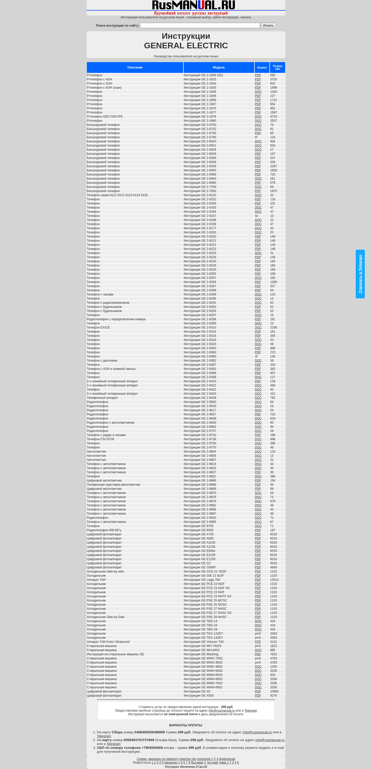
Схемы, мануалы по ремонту (158, 759)
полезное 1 (205, 759)
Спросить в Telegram (360, 274)
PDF (258, 75)
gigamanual (227, 759)
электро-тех (187, 759)
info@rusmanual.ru (221, 710)
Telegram (250, 710)
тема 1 (224, 762)
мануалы (171, 762)
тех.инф (212, 762)
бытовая (197, 762)
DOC (258, 92)
